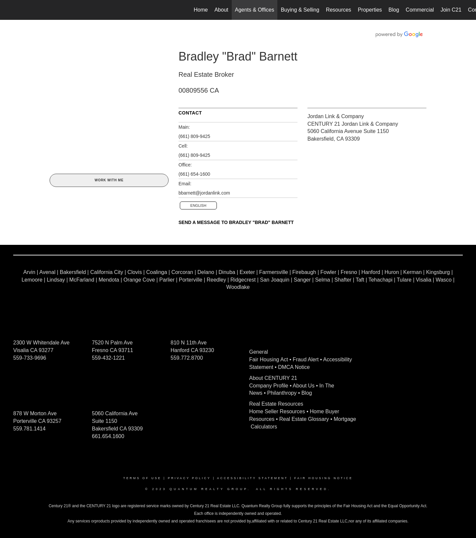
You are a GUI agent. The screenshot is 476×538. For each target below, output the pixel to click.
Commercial (420, 10)
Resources (338, 10)
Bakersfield (73, 272)
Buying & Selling (300, 10)
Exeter (247, 272)
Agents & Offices (254, 10)
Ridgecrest (243, 280)
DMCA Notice (294, 367)
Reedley (216, 280)
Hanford (370, 272)
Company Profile (268, 385)
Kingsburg (438, 272)
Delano (205, 272)
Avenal (47, 272)
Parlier (167, 280)
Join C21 (451, 10)
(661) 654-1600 (194, 174)
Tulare (404, 280)
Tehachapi (380, 280)
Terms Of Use (142, 478)
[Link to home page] (8, 10)
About (221, 10)
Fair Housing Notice (323, 478)
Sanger (302, 280)
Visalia (423, 280)
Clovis (135, 272)
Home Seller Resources (277, 411)
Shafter (343, 280)
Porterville (190, 280)
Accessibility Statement (252, 478)
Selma (322, 280)
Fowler (328, 272)
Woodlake (238, 287)
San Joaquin (274, 280)
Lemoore (31, 280)
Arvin (29, 272)
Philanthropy (282, 393)
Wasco (444, 280)
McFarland (82, 280)
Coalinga (156, 272)
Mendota (109, 280)
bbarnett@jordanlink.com (204, 193)
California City (106, 272)
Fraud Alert (306, 359)
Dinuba (226, 272)
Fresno (348, 272)
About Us (304, 385)
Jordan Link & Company (335, 116)
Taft (360, 280)
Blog (393, 10)
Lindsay (56, 280)
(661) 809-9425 (194, 136)
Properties (370, 10)
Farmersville (273, 272)
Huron (391, 272)
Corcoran (182, 272)
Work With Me (109, 180)
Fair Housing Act (268, 359)
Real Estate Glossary (304, 419)
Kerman (412, 272)
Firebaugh (304, 272)
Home (201, 10)
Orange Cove (139, 280)
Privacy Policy (189, 478)
